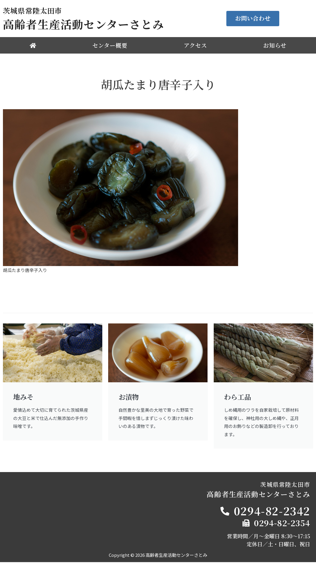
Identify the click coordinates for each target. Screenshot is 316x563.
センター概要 (109, 45)
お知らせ (274, 45)
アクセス (195, 45)
